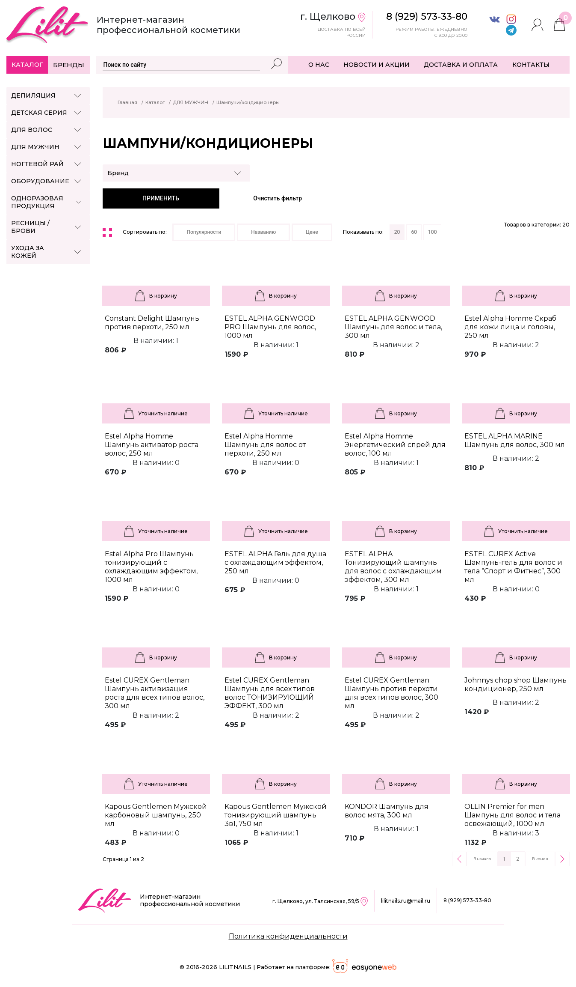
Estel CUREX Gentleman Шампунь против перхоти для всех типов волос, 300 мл (391, 693)
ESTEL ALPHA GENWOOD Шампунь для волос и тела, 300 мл (393, 327)
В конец (540, 858)
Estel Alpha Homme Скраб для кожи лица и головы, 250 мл (510, 327)
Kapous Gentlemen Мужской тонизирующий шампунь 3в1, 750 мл (275, 815)
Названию (263, 232)
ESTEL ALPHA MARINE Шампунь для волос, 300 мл (514, 440)
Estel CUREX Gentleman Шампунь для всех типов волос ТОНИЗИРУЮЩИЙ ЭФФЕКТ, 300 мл (269, 693)
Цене (312, 232)
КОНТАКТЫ (530, 65)
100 (432, 232)
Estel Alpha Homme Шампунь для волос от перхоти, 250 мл (265, 444)
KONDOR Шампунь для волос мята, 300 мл (386, 810)
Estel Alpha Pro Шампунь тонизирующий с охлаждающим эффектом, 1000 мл (151, 567)
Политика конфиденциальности (288, 936)
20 (397, 232)
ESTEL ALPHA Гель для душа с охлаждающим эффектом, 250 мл (275, 562)
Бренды (68, 65)
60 (414, 232)
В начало (482, 858)
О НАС (318, 65)
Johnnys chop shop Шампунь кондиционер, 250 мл (515, 684)
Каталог (27, 65)
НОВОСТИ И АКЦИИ (376, 65)
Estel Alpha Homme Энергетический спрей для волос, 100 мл (395, 444)
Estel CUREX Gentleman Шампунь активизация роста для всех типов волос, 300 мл (154, 693)
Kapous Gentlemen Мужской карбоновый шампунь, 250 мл (156, 815)
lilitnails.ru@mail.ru (405, 901)
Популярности (203, 232)
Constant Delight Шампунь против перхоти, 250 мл (152, 322)
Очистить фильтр (277, 198)
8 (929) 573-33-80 (467, 900)
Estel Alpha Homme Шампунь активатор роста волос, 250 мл (151, 444)
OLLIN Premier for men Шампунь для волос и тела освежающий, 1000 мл (512, 815)
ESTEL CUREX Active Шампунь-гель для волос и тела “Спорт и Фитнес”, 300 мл (513, 567)
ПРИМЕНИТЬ (160, 198)
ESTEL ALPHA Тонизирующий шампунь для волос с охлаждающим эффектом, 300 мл (393, 567)
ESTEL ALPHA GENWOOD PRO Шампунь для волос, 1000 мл (270, 327)
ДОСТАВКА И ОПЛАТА (461, 65)
